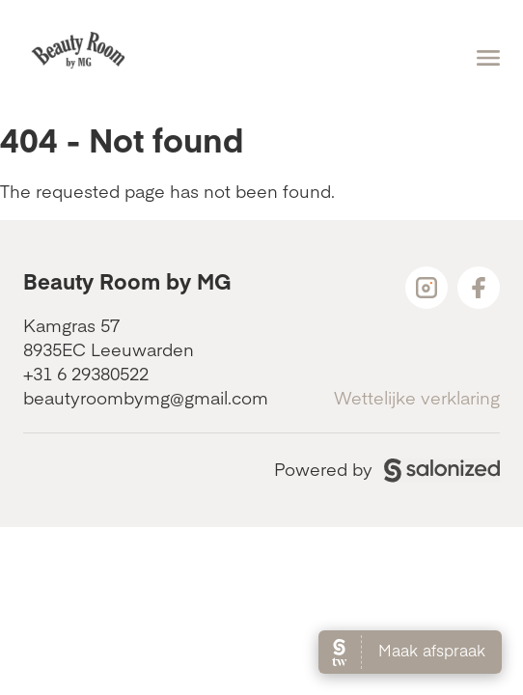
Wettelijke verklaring (417, 397)
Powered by (387, 469)
